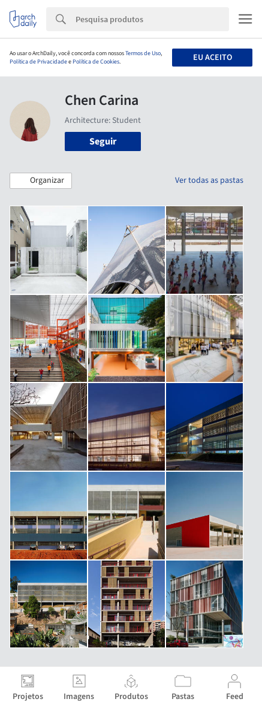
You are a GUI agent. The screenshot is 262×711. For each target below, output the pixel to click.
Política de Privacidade (38, 62)
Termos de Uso (143, 53)
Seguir (102, 141)
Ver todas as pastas (209, 180)
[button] (41, 181)
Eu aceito (212, 58)
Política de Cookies (96, 62)
